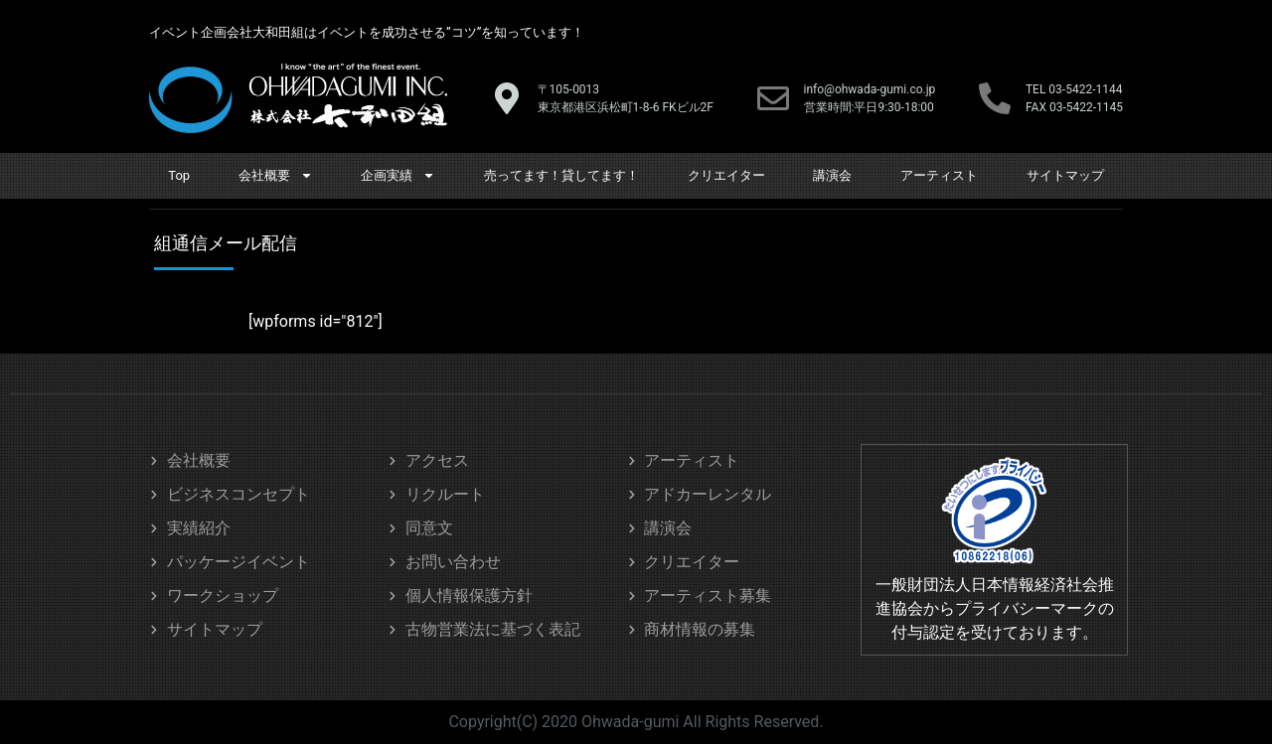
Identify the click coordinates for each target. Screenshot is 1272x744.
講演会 (832, 175)
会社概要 (275, 175)
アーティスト (939, 175)
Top (179, 175)
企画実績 (398, 175)
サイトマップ (1065, 175)
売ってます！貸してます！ (561, 175)
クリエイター (726, 175)
